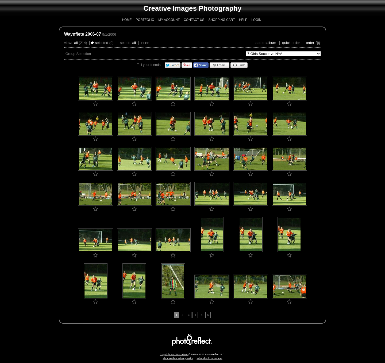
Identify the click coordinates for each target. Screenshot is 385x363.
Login (256, 20)
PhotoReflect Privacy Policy (178, 358)
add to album (266, 43)
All (76, 43)
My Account (169, 20)
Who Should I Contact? (209, 358)
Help (243, 20)
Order (310, 43)
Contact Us (194, 20)
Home (127, 20)
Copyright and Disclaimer (174, 354)
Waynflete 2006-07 (82, 34)
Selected (101, 43)
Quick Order (291, 43)
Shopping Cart (221, 20)
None (145, 43)
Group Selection (78, 54)
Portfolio (145, 20)
